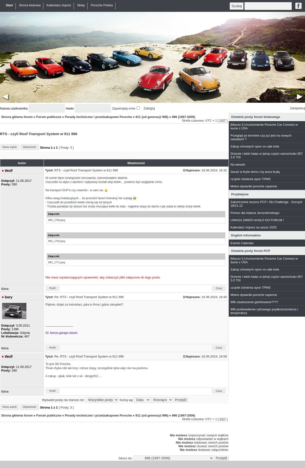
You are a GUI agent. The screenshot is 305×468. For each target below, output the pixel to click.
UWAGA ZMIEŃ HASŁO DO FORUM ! (257, 220)
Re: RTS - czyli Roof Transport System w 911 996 (89, 297)
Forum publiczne (48, 117)
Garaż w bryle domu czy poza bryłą (255, 172)
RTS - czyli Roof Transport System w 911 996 (38, 134)
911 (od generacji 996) (152, 117)
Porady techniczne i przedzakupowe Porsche (98, 117)
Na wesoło (237, 164)
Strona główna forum (17, 117)
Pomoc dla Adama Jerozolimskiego (254, 213)
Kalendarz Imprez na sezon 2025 (253, 227)
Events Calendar (242, 243)
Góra (4, 289)
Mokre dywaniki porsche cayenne (253, 186)
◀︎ (5, 96)
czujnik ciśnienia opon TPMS (250, 179)
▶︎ (300, 96)
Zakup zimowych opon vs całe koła (254, 146)
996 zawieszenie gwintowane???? (254, 302)
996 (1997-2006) (183, 117)
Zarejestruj (297, 108)
